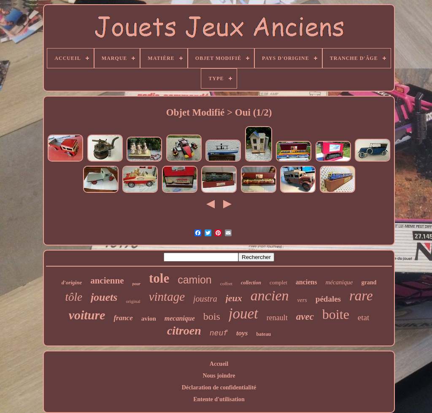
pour (136, 283)
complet (278, 282)
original (133, 301)
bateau (263, 334)
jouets (104, 297)
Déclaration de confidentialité (219, 387)
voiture (87, 315)
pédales (328, 298)
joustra (205, 298)
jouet (243, 313)
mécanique (339, 282)
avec (305, 316)
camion (195, 280)
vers (302, 300)
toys (242, 333)
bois (211, 316)
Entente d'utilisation (219, 399)
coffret (226, 283)
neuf (219, 333)
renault (277, 317)
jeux (234, 298)
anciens (306, 282)
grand (368, 282)
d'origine (72, 282)
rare (361, 295)
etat (363, 317)
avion (148, 318)
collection (251, 283)
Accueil (219, 364)
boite (335, 314)
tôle (73, 297)
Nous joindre (218, 376)
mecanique (180, 318)
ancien (270, 295)
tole (159, 278)
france (122, 318)
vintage (167, 296)
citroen (184, 330)
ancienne (107, 280)
